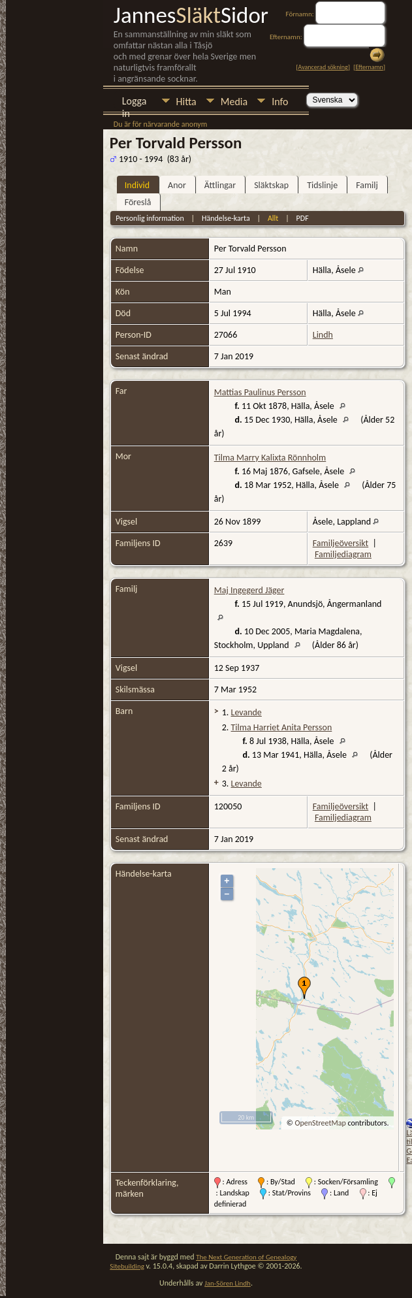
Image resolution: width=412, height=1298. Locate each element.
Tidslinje (322, 185)
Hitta (186, 101)
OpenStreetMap (319, 1123)
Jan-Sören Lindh (227, 1283)
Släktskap (271, 185)
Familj (367, 185)
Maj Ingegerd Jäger (249, 590)
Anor (177, 185)
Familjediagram (343, 554)
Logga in (134, 102)
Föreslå (138, 202)
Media (234, 101)
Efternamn (369, 67)
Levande (246, 712)
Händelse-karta (226, 218)
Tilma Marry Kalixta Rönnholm (270, 457)
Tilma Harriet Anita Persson (281, 727)
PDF (302, 218)
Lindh (323, 334)
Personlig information (150, 218)
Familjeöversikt (340, 543)
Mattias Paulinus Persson (260, 392)
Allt (273, 218)
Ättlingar (220, 185)
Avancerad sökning (323, 67)
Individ (137, 185)
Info (280, 101)
